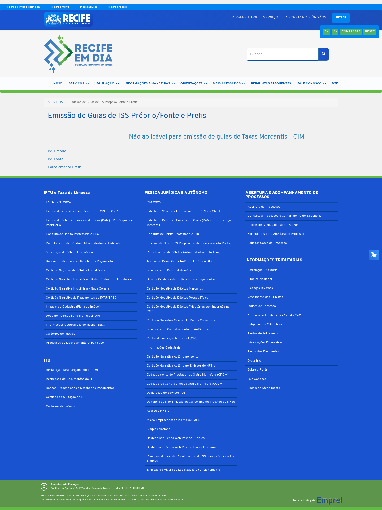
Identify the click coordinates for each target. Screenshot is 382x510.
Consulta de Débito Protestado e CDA (72, 234)
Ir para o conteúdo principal (24, 7)
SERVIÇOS (271, 17)
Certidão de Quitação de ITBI (66, 397)
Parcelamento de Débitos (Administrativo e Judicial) (83, 243)
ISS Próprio (57, 151)
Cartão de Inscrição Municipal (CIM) (172, 338)
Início (57, 83)
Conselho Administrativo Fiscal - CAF (274, 315)
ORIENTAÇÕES (193, 83)
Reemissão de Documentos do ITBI (70, 379)
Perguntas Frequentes (263, 351)
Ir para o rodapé (118, 7)
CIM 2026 (154, 202)
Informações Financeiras (265, 342)
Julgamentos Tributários (265, 324)
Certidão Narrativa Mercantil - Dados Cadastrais (181, 320)
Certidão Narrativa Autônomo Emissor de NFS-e (181, 365)
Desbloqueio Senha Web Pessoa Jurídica (176, 438)
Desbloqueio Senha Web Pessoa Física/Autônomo (182, 447)
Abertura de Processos (264, 207)
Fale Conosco (257, 379)
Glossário (254, 360)
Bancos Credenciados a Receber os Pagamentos (80, 261)
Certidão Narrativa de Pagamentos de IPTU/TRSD (81, 297)
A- (335, 31)
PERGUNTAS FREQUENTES (271, 83)
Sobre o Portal (258, 369)
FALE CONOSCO (311, 83)
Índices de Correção (262, 306)
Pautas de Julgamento (263, 333)
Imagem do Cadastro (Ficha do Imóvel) (73, 306)
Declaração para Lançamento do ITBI (72, 370)
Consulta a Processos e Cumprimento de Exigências (285, 216)
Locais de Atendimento (264, 388)
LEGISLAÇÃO (106, 83)
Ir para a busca (89, 7)
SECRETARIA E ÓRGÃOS (306, 17)
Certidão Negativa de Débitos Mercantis (175, 288)
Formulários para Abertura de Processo (276, 234)
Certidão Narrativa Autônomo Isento (172, 356)
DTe (335, 83)
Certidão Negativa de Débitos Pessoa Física (177, 297)
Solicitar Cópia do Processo (267, 243)
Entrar (341, 17)
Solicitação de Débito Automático (69, 252)
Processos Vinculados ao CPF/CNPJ (274, 225)
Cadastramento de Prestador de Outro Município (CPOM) (187, 374)
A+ (326, 31)
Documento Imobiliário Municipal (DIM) (73, 315)
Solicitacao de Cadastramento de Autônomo (178, 329)
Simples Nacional (159, 429)
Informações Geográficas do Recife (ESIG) (75, 324)
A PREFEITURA (244, 17)
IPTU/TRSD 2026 (58, 202)
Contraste (351, 31)
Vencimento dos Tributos (265, 297)
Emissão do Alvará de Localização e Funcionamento (183, 469)
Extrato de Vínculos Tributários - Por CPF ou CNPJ (82, 211)
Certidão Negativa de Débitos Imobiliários (75, 270)
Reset (370, 31)
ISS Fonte (55, 159)
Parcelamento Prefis (65, 167)
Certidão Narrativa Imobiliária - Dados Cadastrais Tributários (89, 279)
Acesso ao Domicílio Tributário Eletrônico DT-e (180, 261)
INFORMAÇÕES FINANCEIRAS (150, 83)
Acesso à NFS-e (158, 411)
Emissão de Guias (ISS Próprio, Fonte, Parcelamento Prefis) (189, 243)
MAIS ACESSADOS (229, 83)
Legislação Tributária (262, 270)
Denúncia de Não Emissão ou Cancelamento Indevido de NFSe (191, 401)
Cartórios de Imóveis (60, 333)
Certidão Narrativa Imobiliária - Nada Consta (77, 288)
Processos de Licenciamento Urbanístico (75, 343)
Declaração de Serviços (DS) (166, 392)
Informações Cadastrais (163, 347)
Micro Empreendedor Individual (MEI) (173, 420)
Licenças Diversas (260, 288)
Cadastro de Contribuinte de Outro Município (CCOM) (185, 383)
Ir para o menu (60, 7)
